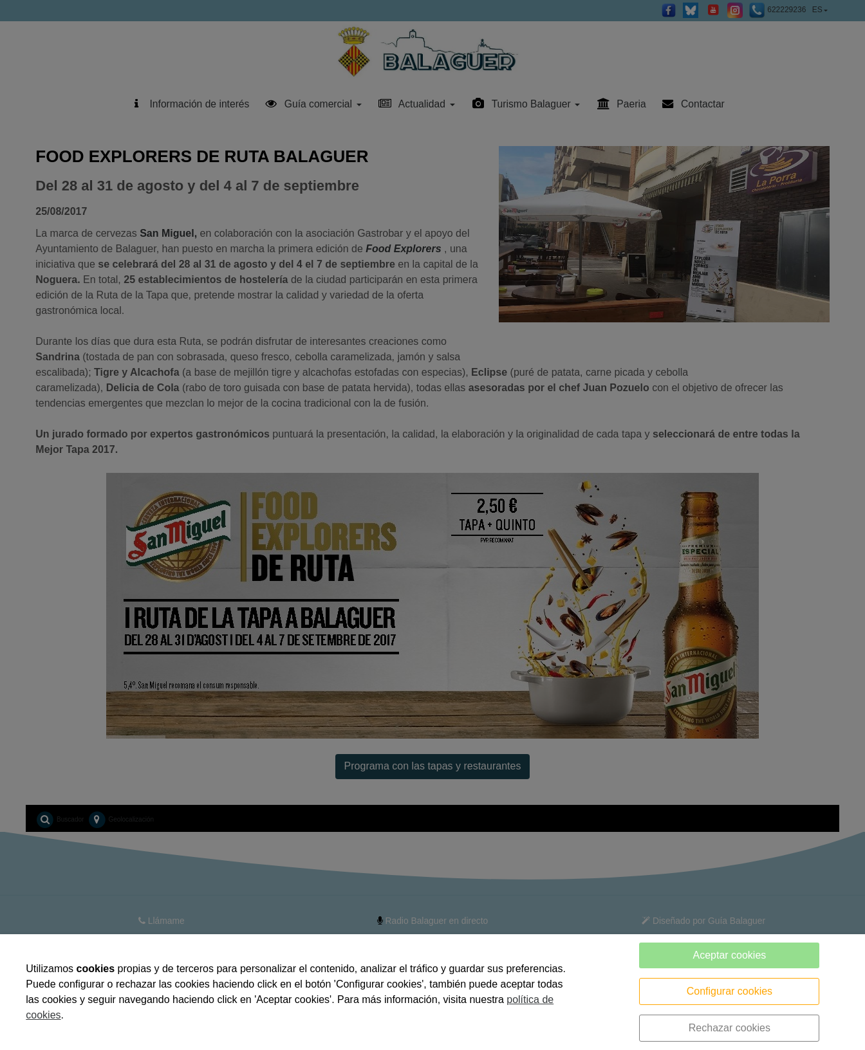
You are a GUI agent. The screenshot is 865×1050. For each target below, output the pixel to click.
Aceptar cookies (729, 955)
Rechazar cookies (729, 1027)
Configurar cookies (729, 991)
